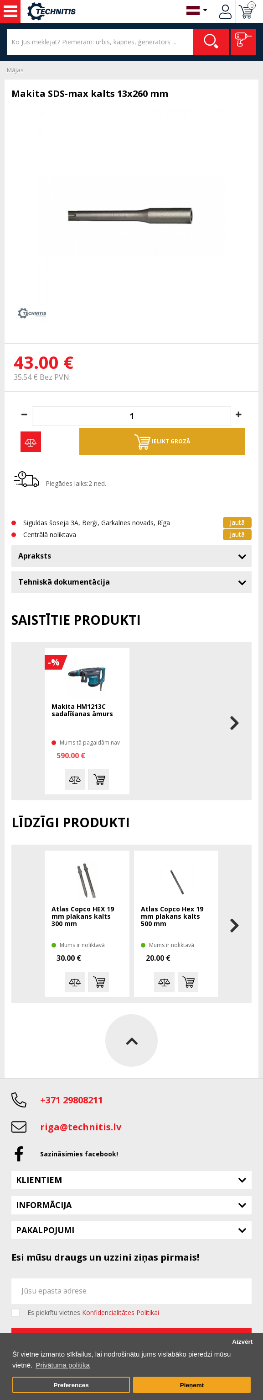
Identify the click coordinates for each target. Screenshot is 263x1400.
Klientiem (39, 1179)
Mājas (15, 70)
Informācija (44, 1204)
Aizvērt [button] (242, 1341)
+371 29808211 (71, 1100)
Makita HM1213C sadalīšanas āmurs (82, 710)
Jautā (237, 522)
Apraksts (34, 556)
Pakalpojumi (45, 1229)
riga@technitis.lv (80, 1127)
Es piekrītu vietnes (93, 1313)
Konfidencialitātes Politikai (120, 1312)
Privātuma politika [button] (62, 1365)
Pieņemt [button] (192, 1385)
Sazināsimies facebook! (79, 1154)
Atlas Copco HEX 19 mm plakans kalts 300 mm (83, 916)
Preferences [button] (70, 1385)
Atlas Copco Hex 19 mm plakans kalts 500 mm (172, 916)
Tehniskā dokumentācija (64, 582)
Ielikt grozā (162, 442)
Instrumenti (10, 11)
